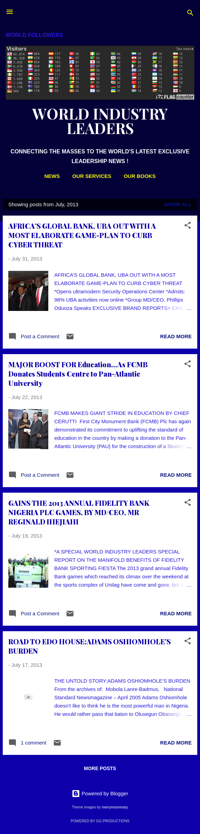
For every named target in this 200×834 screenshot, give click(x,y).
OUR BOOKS (140, 176)
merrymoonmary (115, 807)
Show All (178, 204)
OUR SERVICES (91, 176)
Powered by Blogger (100, 793)
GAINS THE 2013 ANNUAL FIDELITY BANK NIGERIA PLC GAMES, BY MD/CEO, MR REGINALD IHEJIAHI (78, 512)
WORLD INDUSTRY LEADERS (100, 121)
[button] (187, 226)
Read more (176, 336)
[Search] (190, 14)
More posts (100, 768)
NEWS (52, 176)
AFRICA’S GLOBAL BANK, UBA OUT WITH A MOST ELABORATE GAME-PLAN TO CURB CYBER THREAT (82, 235)
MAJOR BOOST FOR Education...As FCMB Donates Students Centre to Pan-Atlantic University (78, 374)
